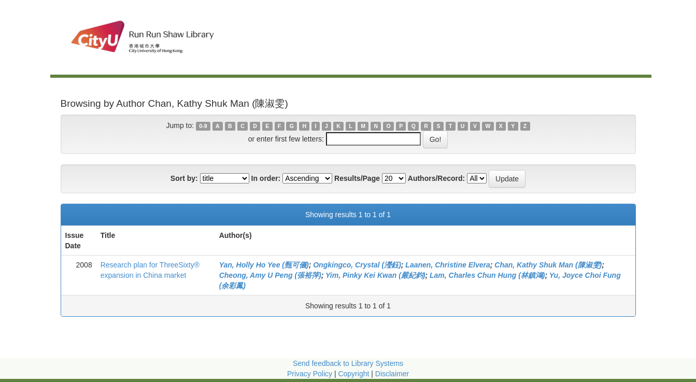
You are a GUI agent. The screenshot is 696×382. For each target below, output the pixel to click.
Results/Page (357, 178)
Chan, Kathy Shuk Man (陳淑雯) (548, 265)
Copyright (354, 374)
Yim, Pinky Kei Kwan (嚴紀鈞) (375, 275)
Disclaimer (392, 374)
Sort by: (184, 178)
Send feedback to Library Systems (348, 363)
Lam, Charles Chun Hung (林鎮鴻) (487, 275)
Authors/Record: (436, 178)
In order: (266, 178)
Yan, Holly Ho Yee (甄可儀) (264, 265)
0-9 (203, 126)
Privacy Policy (309, 374)
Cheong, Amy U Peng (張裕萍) (270, 275)
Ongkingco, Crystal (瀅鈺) (357, 265)
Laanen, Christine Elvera (447, 265)
